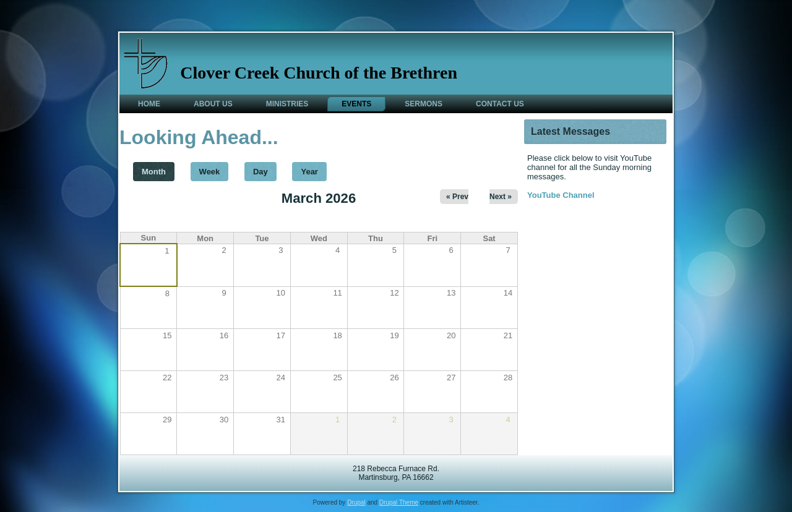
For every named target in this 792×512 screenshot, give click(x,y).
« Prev (457, 196)
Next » (500, 196)
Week (209, 171)
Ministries (287, 104)
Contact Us (500, 104)
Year (309, 171)
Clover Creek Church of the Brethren (318, 72)
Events (356, 104)
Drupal (356, 502)
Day (260, 171)
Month (158, 169)
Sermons (423, 104)
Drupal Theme (398, 502)
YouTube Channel (561, 195)
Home (149, 104)
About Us (213, 104)
